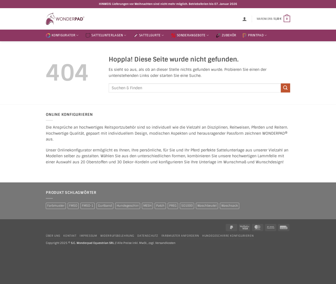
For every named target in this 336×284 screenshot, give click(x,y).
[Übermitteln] (285, 87)
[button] (244, 19)
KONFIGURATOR (62, 35)
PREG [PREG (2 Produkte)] (173, 206)
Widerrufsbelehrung (117, 236)
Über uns (53, 236)
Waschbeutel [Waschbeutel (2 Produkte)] (207, 206)
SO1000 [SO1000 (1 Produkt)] (187, 206)
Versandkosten (165, 243)
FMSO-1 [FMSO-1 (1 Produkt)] (87, 206)
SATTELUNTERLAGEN (106, 35)
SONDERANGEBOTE (190, 35)
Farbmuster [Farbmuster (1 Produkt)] (55, 206)
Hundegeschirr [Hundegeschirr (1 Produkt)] (128, 206)
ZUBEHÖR (226, 35)
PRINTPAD (254, 35)
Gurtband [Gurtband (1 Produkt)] (105, 206)
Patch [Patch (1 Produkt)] (160, 206)
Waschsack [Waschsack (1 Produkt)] (229, 206)
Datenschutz (147, 236)
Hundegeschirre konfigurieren (228, 236)
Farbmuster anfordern (180, 236)
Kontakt (69, 236)
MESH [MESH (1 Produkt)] (147, 206)
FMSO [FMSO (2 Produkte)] (73, 206)
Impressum (88, 236)
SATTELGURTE (148, 35)
